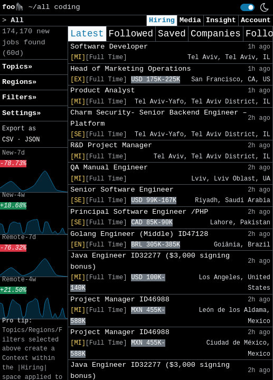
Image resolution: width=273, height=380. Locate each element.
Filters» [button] (19, 97)
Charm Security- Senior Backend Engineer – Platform (158, 118)
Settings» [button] (21, 113)
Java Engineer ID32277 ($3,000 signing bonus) (150, 261)
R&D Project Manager (111, 145)
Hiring (162, 20)
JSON (32, 140)
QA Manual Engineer (109, 168)
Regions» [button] (19, 82)
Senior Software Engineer (122, 190)
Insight (221, 20)
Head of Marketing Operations (130, 69)
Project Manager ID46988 (120, 299)
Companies (216, 33)
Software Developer (109, 47)
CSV (7, 140)
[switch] (247, 7)
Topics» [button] (17, 67)
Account (256, 20)
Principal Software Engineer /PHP (139, 212)
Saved (172, 33)
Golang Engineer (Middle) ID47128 (139, 234)
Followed (131, 33)
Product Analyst (102, 90)
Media (190, 20)
